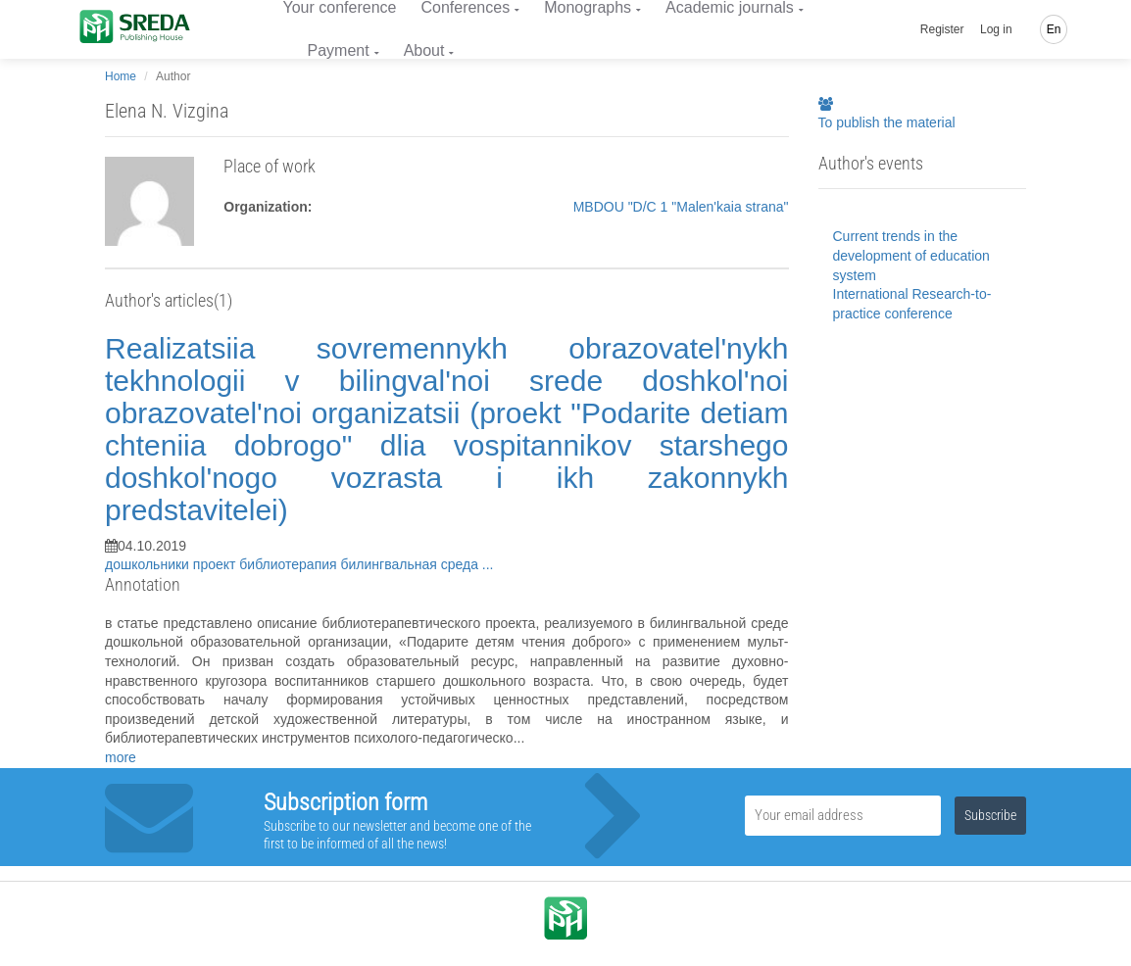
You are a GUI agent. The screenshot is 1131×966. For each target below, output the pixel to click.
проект (216, 564)
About (424, 50)
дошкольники (149, 564)
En (1054, 29)
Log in (996, 29)
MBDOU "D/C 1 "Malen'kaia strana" (681, 207)
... (488, 564)
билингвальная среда (411, 564)
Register (942, 29)
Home (120, 76)
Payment (338, 50)
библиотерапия (289, 564)
